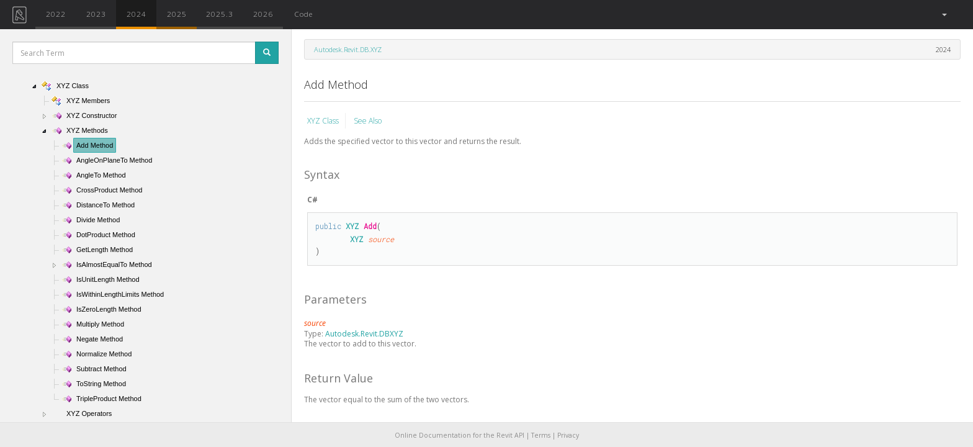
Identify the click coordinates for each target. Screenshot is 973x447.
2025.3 (219, 14)
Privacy (568, 435)
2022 (56, 14)
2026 (263, 14)
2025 (177, 14)
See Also (368, 120)
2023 (96, 14)
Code (303, 14)
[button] (943, 14)
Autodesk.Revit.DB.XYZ (348, 49)
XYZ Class (323, 120)
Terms (540, 435)
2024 (136, 14)
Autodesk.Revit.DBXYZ (364, 333)
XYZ (352, 226)
